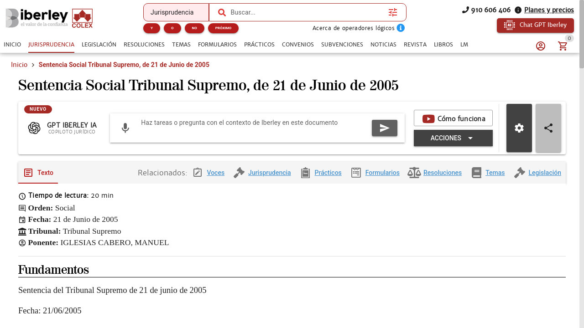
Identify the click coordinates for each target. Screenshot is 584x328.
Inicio (19, 65)
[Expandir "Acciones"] (453, 138)
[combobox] (307, 12)
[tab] (12, 44)
